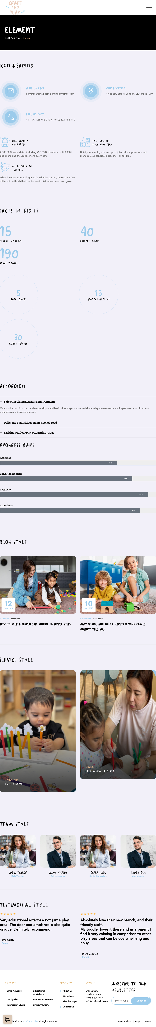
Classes (5, 618)
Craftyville (12, 999)
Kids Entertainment (43, 999)
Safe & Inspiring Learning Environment (29, 401)
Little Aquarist (14, 991)
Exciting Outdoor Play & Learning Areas (29, 432)
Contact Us (68, 1007)
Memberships (70, 1001)
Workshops (68, 996)
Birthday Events (41, 1005)
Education (86, 618)
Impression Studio (16, 1005)
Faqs (137, 1021)
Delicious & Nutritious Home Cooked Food (30, 422)
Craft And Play (30, 1021)
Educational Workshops (39, 992)
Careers (147, 1021)
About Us (67, 991)
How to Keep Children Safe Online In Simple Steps (35, 624)
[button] (78, 402)
